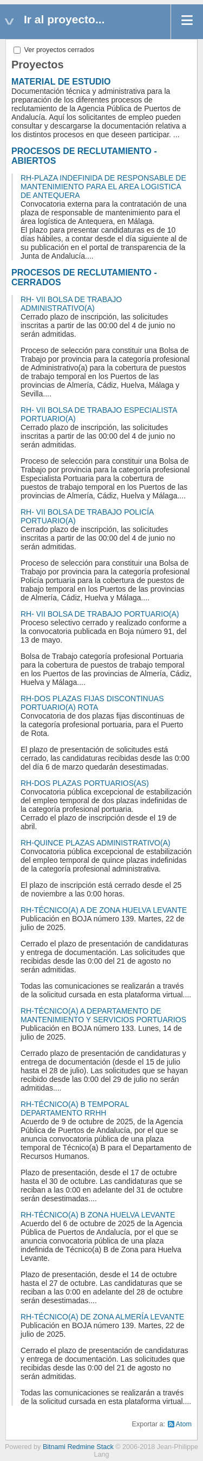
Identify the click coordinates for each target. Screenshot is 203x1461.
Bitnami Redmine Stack (78, 1447)
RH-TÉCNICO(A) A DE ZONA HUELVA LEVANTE (104, 910)
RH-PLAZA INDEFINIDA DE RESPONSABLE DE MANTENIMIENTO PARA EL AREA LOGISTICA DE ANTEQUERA (103, 187)
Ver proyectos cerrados (54, 50)
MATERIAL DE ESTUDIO (60, 81)
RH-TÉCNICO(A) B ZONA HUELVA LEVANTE (98, 1214)
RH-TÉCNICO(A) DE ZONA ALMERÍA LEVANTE (102, 1316)
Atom (184, 1424)
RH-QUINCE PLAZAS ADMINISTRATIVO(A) (96, 842)
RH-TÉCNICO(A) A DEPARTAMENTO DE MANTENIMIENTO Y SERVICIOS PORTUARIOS (103, 1015)
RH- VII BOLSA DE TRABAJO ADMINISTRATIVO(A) (71, 303)
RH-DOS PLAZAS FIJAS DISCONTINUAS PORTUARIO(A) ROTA (92, 703)
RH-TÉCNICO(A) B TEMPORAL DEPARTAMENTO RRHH (75, 1108)
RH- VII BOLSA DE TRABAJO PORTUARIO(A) (100, 614)
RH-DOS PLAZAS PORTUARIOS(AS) (85, 783)
